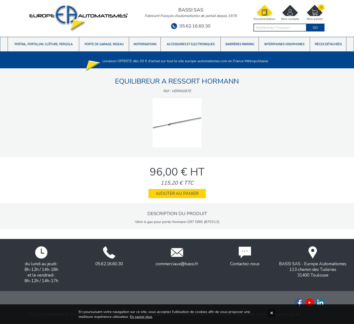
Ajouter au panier (177, 193)
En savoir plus (141, 316)
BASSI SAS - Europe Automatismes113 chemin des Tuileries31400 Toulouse (312, 262)
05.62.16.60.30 (190, 26)
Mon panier (314, 12)
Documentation (264, 12)
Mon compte (290, 12)
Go (315, 27)
